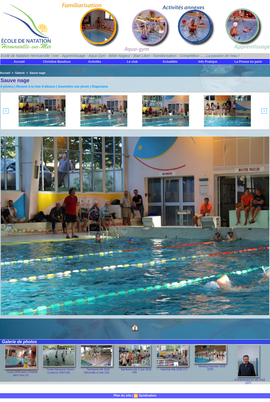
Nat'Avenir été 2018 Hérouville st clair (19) (97, 371)
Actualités (170, 62)
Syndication (147, 395)
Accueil (19, 62)
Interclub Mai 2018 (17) (174, 369)
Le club (132, 62)
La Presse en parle (248, 62)
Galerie (20, 72)
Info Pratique (207, 62)
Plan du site (122, 395)
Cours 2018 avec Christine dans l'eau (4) (22, 373)
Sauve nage (37, 72)
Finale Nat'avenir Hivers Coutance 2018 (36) (60, 371)
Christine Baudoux (57, 62)
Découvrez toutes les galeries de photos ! (30, 389)
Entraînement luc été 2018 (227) (250, 381)
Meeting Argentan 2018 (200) (212, 368)
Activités (94, 62)
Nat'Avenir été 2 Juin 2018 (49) (136, 371)
